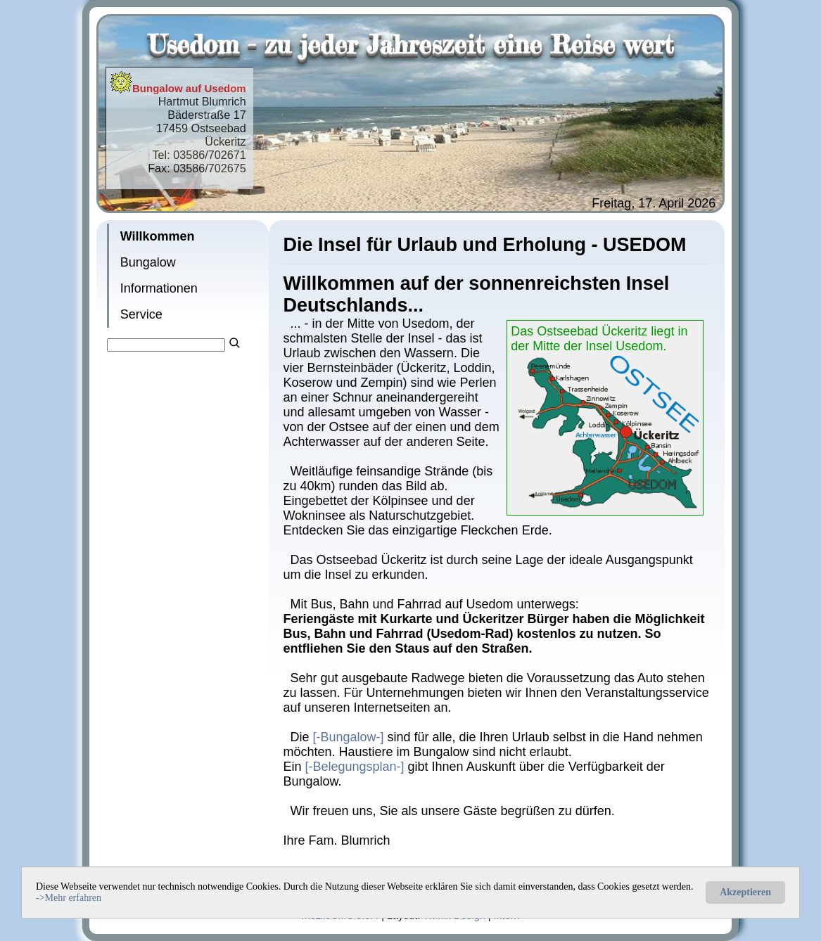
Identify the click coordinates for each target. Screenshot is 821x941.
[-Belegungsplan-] (354, 767)
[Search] (166, 345)
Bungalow (148, 262)
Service (141, 314)
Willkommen (157, 236)
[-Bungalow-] (347, 737)
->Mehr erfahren (68, 897)
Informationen (159, 288)
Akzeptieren (745, 892)
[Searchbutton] (234, 341)
